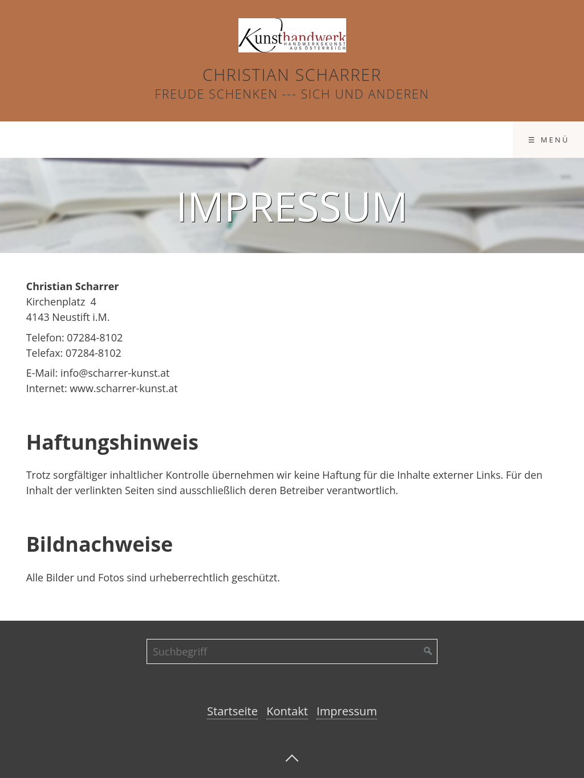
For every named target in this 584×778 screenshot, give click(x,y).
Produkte (200, 140)
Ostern (35, 140)
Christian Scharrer (292, 74)
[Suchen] (428, 651)
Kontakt (287, 140)
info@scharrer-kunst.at (115, 373)
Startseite (114, 140)
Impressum (369, 140)
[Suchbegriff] (292, 651)
